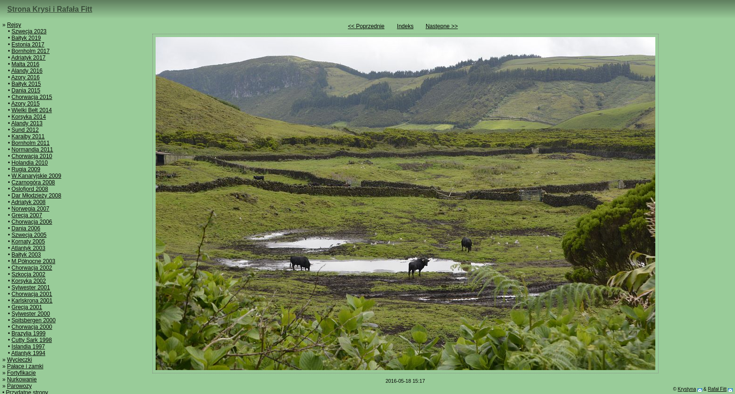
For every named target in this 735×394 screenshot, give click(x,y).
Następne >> (442, 26)
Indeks (405, 26)
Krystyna (687, 389)
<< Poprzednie (366, 26)
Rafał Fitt (717, 389)
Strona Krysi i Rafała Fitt (50, 9)
